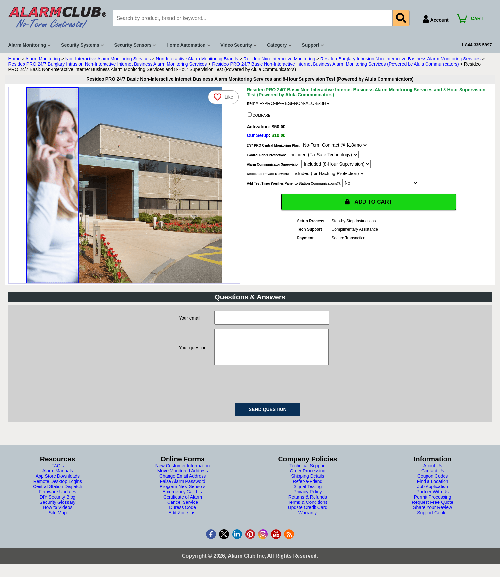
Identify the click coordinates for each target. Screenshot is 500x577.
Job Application (432, 493)
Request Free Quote (432, 508)
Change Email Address (182, 482)
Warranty (307, 519)
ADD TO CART (369, 202)
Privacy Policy (307, 498)
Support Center (432, 519)
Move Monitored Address (182, 477)
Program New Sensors (183, 493)
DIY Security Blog (57, 503)
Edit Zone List (183, 519)
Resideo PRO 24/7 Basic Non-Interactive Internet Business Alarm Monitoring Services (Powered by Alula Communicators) (335, 64)
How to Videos (57, 514)
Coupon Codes (432, 482)
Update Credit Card (308, 514)
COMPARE (259, 115)
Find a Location (432, 487)
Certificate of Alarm (182, 503)
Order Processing (307, 477)
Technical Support (307, 472)
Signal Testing (307, 493)
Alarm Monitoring (42, 58)
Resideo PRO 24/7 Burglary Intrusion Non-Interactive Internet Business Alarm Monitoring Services (107, 64)
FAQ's (58, 472)
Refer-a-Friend (307, 487)
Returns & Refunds (307, 503)
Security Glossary (58, 508)
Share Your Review (432, 514)
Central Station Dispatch (57, 493)
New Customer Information (182, 472)
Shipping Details (307, 482)
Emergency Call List (182, 498)
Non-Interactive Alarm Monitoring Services (108, 58)
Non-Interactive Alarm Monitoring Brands (197, 58)
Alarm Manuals (57, 477)
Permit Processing (432, 503)
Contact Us (432, 477)
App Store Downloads (58, 482)
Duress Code (182, 514)
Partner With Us (432, 498)
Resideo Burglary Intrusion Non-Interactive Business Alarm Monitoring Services (400, 58)
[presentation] (264, 389)
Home (14, 58)
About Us (432, 472)
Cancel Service (182, 508)
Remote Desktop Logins (57, 487)
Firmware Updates (57, 498)
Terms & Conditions (307, 508)
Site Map (58, 519)
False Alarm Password (182, 487)
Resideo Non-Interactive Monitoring (279, 58)
